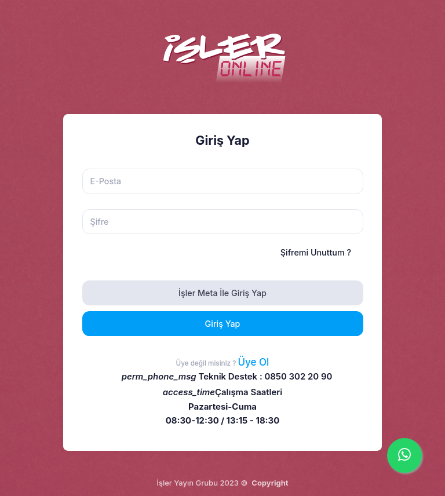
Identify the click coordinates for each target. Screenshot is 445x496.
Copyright (269, 482)
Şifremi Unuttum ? (315, 252)
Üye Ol (253, 362)
